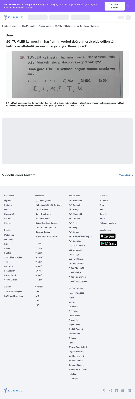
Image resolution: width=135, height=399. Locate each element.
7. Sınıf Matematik (76, 268)
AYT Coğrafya (75, 241)
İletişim (103, 214)
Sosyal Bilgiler (10, 280)
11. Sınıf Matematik (77, 245)
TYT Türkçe (74, 209)
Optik (71, 342)
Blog (102, 205)
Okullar (7, 209)
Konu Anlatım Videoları (45, 227)
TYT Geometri (75, 205)
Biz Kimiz (104, 200)
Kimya (7, 248)
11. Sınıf (38, 253)
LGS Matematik (75, 250)
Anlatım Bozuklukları (78, 369)
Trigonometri (74, 325)
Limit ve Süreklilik (76, 293)
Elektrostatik (74, 333)
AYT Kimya (73, 227)
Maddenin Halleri (76, 356)
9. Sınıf (38, 262)
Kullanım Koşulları (108, 223)
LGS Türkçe (74, 254)
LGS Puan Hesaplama (13, 296)
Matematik (9, 235)
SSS (101, 209)
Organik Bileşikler (76, 351)
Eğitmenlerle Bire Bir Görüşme (48, 205)
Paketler (8, 218)
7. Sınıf (38, 271)
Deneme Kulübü (42, 218)
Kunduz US (9, 214)
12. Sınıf (38, 248)
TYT (37, 300)
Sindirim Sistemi (76, 360)
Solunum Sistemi (76, 365)
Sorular (15, 26)
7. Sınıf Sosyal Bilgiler (78, 281)
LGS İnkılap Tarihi (76, 263)
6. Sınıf (38, 275)
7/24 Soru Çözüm (43, 200)
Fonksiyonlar (74, 316)
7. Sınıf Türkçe (75, 272)
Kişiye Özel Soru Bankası (46, 223)
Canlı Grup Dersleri (43, 214)
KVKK (102, 218)
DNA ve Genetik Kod (78, 347)
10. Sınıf (38, 257)
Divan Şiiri (73, 378)
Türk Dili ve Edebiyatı (13, 257)
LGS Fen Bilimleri (76, 259)
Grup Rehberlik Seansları (46, 236)
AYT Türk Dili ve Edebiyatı (80, 236)
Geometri (8, 239)
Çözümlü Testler (42, 232)
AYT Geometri (75, 218)
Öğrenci (7, 200)
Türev (71, 298)
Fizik (6, 244)
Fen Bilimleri (9, 271)
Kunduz (5, 26)
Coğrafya (8, 266)
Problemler (73, 320)
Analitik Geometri (76, 329)
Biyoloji (7, 253)
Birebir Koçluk (41, 209)
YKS (37, 292)
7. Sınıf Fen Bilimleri (77, 277)
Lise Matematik (28, 26)
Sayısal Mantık (45, 26)
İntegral (72, 302)
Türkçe (7, 262)
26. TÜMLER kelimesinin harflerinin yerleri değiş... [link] (77, 26)
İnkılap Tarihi (10, 275)
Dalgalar (72, 338)
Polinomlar (73, 311)
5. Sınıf (38, 280)
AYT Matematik (75, 214)
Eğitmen (8, 205)
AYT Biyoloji (74, 232)
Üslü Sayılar (74, 307)
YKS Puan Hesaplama (14, 292)
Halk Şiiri (72, 374)
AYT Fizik (73, 223)
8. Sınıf (38, 266)
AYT (37, 296)
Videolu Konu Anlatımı (67, 175)
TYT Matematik (75, 200)
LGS (37, 305)
